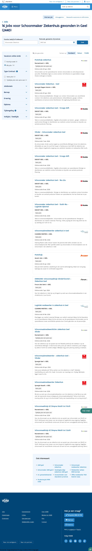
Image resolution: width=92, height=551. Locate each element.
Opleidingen (5, 515)
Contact (44, 522)
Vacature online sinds (16, 56)
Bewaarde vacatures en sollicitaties (77, 17)
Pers (43, 518)
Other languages (33, 550)
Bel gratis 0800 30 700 (75, 515)
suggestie (72, 529)
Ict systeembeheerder (45, 475)
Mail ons (70, 520)
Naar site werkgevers (55, 2)
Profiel (87, 53)
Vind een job (48, 17)
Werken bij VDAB (47, 515)
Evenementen (26, 512)
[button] (86, 410)
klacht (79, 529)
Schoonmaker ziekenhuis (59, 466)
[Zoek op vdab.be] (75, 7)
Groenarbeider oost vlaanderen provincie (61, 476)
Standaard (71, 53)
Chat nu (70, 525)
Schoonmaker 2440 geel (45, 470)
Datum (79, 53)
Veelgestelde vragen (28, 522)
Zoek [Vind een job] (82, 42)
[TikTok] (84, 541)
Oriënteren (5, 518)
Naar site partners (73, 2)
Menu (16, 7)
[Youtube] (75, 541)
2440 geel (41, 465)
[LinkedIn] (70, 541)
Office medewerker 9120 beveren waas (79, 476)
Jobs (5, 21)
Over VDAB (45, 512)
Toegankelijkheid (12, 550)
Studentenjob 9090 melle (44, 480)
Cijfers (24, 515)
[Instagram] (80, 541)
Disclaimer (3, 550)
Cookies (25, 550)
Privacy (20, 550)
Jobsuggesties (59, 17)
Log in (88, 2)
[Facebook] (66, 541)
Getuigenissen (26, 518)
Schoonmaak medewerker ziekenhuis (78, 466)
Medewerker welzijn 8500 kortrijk (77, 471)
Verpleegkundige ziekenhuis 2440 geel (61, 471)
